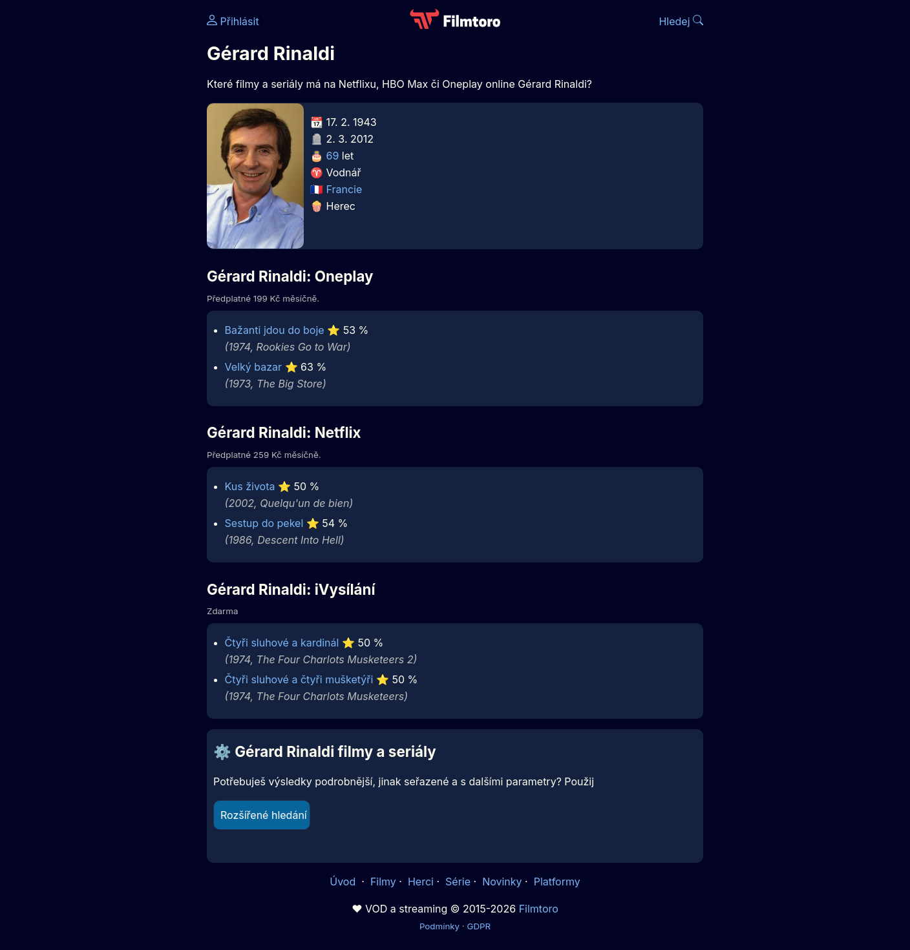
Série (458, 881)
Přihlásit (233, 21)
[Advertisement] (113, 199)
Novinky (502, 881)
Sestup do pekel (264, 523)
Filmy (383, 881)
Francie (344, 189)
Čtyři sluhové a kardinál (282, 642)
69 (332, 155)
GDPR (479, 926)
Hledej (681, 21)
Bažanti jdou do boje (274, 330)
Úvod (344, 881)
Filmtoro (538, 908)
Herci (421, 881)
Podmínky (439, 926)
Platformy (557, 881)
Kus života (250, 486)
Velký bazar (253, 366)
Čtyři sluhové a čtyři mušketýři (299, 679)
